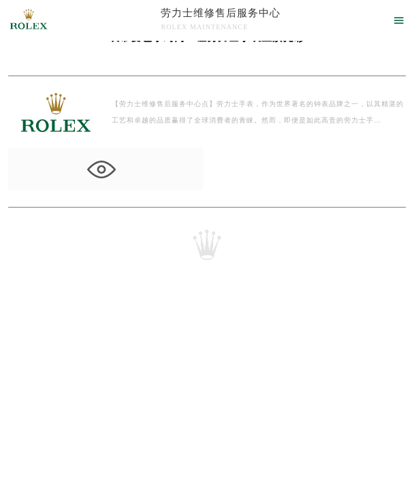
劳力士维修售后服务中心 (221, 12)
